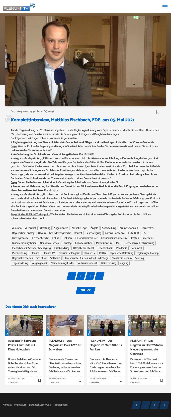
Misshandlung (61, 248)
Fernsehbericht (40, 238)
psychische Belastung (121, 253)
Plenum (35, 253)
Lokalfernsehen (83, 243)
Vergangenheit (40, 263)
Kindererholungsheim (24, 243)
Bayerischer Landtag (23, 233)
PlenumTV (89, 253)
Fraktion (67, 238)
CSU (145, 233)
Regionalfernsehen (22, 258)
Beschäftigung (93, 233)
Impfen (135, 238)
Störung (139, 258)
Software (55, 258)
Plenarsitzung (19, 253)
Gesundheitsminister (86, 238)
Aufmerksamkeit (129, 228)
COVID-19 (133, 233)
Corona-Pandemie (115, 233)
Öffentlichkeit (105, 248)
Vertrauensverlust (87, 263)
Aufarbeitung (109, 228)
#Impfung (45, 228)
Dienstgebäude (20, 238)
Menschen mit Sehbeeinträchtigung (31, 248)
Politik (102, 253)
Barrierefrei (147, 228)
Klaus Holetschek (49, 243)
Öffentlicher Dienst (83, 248)
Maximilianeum (104, 243)
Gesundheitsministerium (114, 238)
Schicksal (41, 258)
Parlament (136, 248)
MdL (118, 243)
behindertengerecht (60, 233)
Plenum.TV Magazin (69, 253)
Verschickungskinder (62, 263)
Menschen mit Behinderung (139, 243)
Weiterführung (108, 263)
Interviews (147, 238)
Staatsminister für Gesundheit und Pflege (86, 258)
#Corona (17, 228)
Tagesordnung (20, 263)
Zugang (124, 263)
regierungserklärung (147, 253)
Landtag (67, 243)
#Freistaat (30, 228)
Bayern (42, 233)
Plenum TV (49, 253)
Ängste (94, 228)
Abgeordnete (61, 228)
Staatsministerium (122, 258)
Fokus (55, 238)
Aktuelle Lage (79, 228)
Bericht (78, 233)
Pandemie (121, 248)
